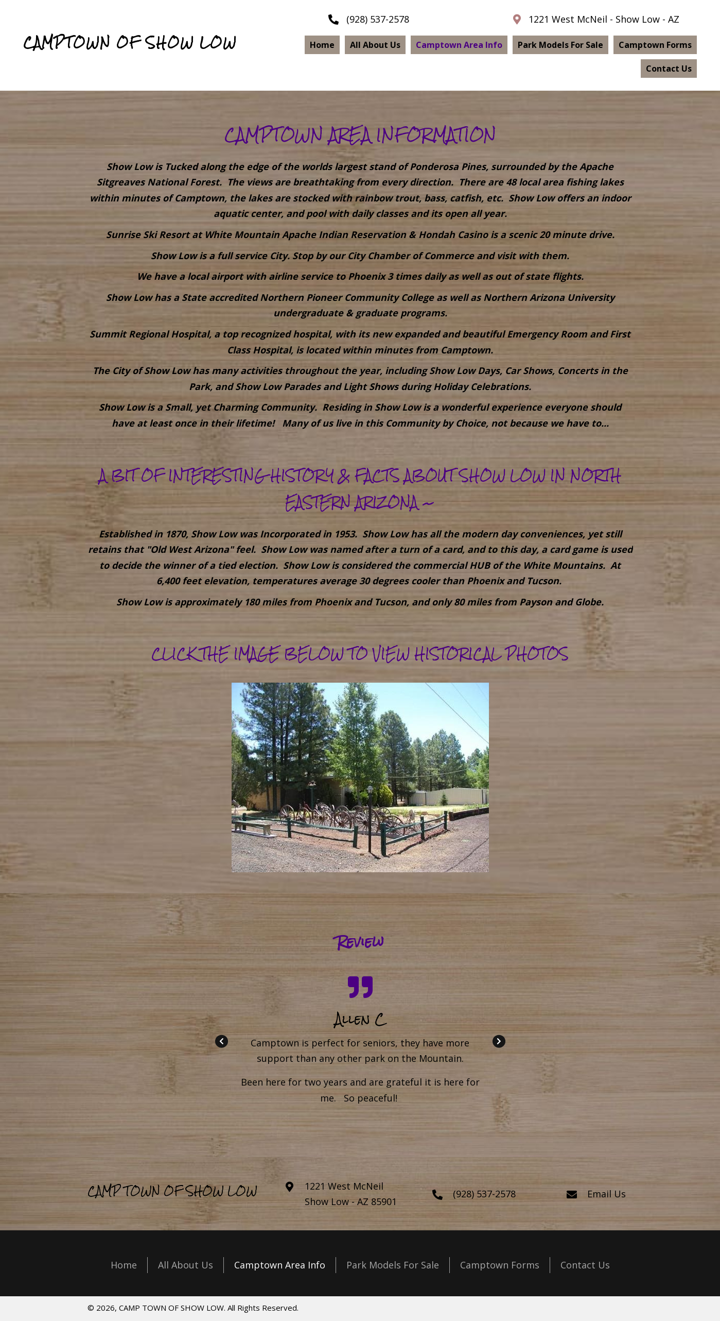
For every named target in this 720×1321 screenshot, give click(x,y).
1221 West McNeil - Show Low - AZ (604, 19)
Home (124, 1265)
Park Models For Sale (392, 1265)
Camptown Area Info (279, 1265)
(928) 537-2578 (377, 19)
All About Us (185, 1265)
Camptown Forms (499, 1265)
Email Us (606, 1194)
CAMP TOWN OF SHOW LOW (172, 1191)
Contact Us (585, 1265)
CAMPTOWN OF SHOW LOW (130, 42)
